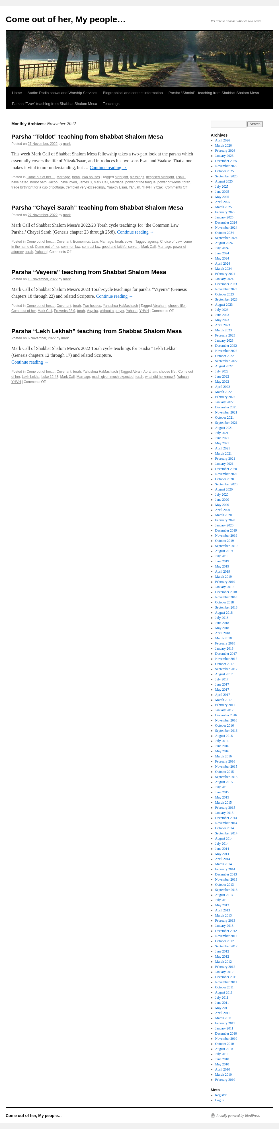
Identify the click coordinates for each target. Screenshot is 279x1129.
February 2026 (225, 151)
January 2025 (224, 217)
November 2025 (226, 166)
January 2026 (224, 156)
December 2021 (226, 407)
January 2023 (224, 340)
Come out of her (47, 247)
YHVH (146, 187)
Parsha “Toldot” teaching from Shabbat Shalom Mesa (87, 136)
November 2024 (226, 228)
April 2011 (222, 1013)
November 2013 (226, 879)
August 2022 (224, 366)
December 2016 (226, 715)
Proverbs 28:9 (64, 311)
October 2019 (224, 541)
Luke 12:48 (49, 377)
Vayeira (92, 311)
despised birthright (160, 177)
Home (17, 93)
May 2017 (222, 690)
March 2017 (223, 700)
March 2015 (223, 802)
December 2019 (226, 530)
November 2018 (226, 597)
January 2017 (224, 710)
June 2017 (222, 684)
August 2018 (224, 613)
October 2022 (224, 356)
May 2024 (222, 258)
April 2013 (222, 910)
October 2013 (224, 885)
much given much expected (113, 377)
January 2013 (224, 926)
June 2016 (222, 746)
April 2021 (222, 448)
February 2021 (225, 459)
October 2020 (224, 479)
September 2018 (226, 607)
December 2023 (226, 284)
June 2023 (222, 315)
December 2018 (226, 592)
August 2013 (224, 895)
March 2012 (223, 962)
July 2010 (222, 1054)
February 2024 (225, 274)
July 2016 (222, 741)
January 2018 (224, 648)
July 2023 (222, 310)
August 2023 (224, 305)
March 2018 (223, 638)
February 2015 (225, 808)
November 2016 (226, 720)
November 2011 (226, 982)
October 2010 (224, 1044)
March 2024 (223, 269)
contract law (91, 247)
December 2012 (226, 931)
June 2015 (222, 792)
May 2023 (222, 320)
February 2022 (225, 397)
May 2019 (222, 566)
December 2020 (226, 469)
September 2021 (226, 423)
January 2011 (224, 1028)
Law (95, 242)
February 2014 (225, 869)
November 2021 (226, 412)
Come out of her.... (40, 177)
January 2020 (224, 525)
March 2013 (223, 915)
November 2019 (226, 536)
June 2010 (222, 1059)
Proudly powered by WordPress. (238, 1116)
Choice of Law (170, 242)
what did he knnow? (160, 377)
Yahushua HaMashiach (120, 306)
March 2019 (223, 577)
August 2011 (224, 992)
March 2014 (223, 864)
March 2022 (223, 392)
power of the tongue (140, 182)
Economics (81, 242)
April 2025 (222, 202)
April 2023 (222, 325)
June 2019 (222, 561)
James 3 (85, 182)
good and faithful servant (120, 247)
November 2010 (226, 1039)
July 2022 (222, 371)
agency (152, 242)
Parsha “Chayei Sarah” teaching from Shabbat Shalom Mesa (97, 207)
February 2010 (225, 1080)
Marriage (63, 177)
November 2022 (226, 351)
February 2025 (225, 212)
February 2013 (225, 921)
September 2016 (226, 731)
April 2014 (222, 859)
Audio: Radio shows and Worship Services (62, 93)
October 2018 (224, 602)
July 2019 (222, 556)
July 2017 (222, 679)
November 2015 (226, 767)
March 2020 (223, 515)
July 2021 (222, 433)
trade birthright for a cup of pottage (37, 187)
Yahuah (134, 187)
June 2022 (222, 376)
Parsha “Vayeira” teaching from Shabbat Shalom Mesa (88, 272)
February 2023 (225, 335)
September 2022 (226, 361)
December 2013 (226, 874)
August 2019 (224, 551)
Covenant (64, 242)
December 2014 (226, 818)
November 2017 (226, 659)
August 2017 (224, 674)
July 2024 (222, 248)
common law (70, 247)
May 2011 (222, 1008)
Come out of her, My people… (66, 19)
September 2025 (226, 176)
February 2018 (225, 643)
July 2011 (222, 998)
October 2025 (224, 171)
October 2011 (224, 987)
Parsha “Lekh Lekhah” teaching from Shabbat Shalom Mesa (96, 331)
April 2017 (222, 695)
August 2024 (224, 243)
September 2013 (226, 890)
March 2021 (223, 453)
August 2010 (224, 1049)
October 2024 (224, 233)
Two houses (91, 177)
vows (128, 242)
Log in (219, 1100)
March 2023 (223, 330)
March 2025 (223, 207)
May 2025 (222, 197)
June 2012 (222, 951)
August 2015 (224, 782)
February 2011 (225, 1023)
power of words (168, 182)
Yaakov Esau (117, 187)
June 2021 (222, 438)
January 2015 (224, 813)
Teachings (111, 104)
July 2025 (222, 186)
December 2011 (226, 977)
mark (67, 144)
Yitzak (158, 187)
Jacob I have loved (62, 182)
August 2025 (224, 181)
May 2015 (222, 797)
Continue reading (108, 167)
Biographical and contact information (133, 93)
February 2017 (225, 705)
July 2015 (222, 787)
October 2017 (224, 664)
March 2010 (223, 1075)
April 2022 (222, 387)
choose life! (177, 306)
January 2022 (224, 402)
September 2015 (226, 777)
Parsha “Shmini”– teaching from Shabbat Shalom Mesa (214, 93)
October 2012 (224, 941)
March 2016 (223, 756)
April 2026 (222, 140)
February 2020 (225, 520)
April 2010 (222, 1069)
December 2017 (226, 654)
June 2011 (222, 1003)
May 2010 (222, 1064)
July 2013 (222, 900)
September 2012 (226, 946)
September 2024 (226, 238)
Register (221, 1095)
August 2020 (224, 489)
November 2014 (226, 823)
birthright (121, 177)
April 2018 (222, 633)
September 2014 (226, 833)
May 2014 (222, 854)
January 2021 (224, 464)
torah (76, 177)
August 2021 (224, 428)
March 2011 (223, 1018)
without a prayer (112, 311)
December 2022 (226, 346)
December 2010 (226, 1033)
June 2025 (222, 192)
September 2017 (226, 669)
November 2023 (226, 289)
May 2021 (222, 443)
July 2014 (222, 844)
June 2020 (222, 500)
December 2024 (226, 222)
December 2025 (226, 161)
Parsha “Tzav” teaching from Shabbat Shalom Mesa (54, 104)
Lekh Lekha (31, 377)
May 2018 (222, 628)
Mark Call (101, 182)
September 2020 (226, 484)
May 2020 (222, 505)
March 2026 (223, 145)
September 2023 (226, 299)
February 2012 (225, 967)
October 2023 (224, 294)
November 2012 (226, 936)
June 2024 (222, 253)
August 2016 (224, 736)
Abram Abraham (144, 372)
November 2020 (226, 474)
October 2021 (224, 417)
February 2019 (225, 582)
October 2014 (224, 828)
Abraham (160, 306)
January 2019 (224, 587)
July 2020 (222, 494)
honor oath (38, 182)
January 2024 (224, 279)
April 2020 (222, 510)
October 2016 (224, 725)
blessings (137, 177)
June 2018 (222, 623)
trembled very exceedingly (85, 187)
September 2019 (226, 546)
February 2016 (225, 761)
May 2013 (222, 905)
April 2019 (222, 571)
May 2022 (222, 382)
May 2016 (222, 751)
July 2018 (222, 618)
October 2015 (224, 772)
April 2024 (222, 263)
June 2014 (222, 849)
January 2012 (224, 972)
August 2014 (224, 838)
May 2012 (222, 956)
